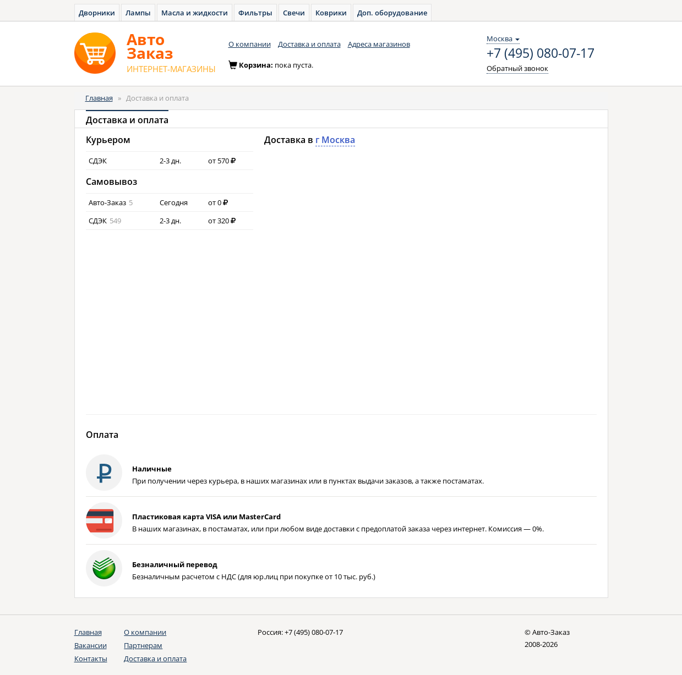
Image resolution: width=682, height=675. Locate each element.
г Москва (335, 140)
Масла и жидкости (194, 13)
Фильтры (255, 13)
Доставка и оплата (309, 44)
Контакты (90, 658)
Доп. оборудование (392, 13)
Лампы (138, 13)
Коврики (331, 13)
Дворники (97, 13)
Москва (503, 38)
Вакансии (90, 645)
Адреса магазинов (379, 44)
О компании (249, 44)
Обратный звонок (517, 68)
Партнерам (143, 645)
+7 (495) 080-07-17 (540, 53)
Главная (99, 98)
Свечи (294, 13)
